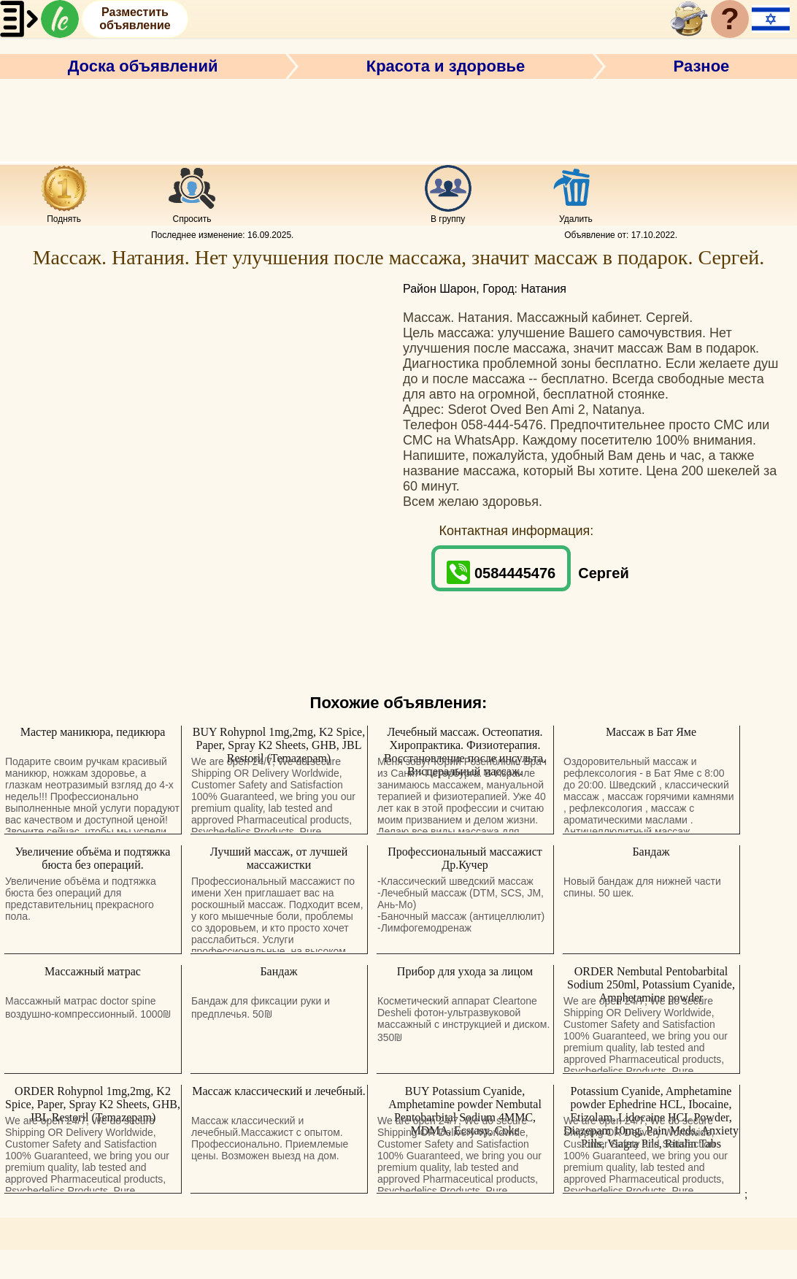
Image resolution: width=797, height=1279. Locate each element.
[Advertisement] (398, 119)
